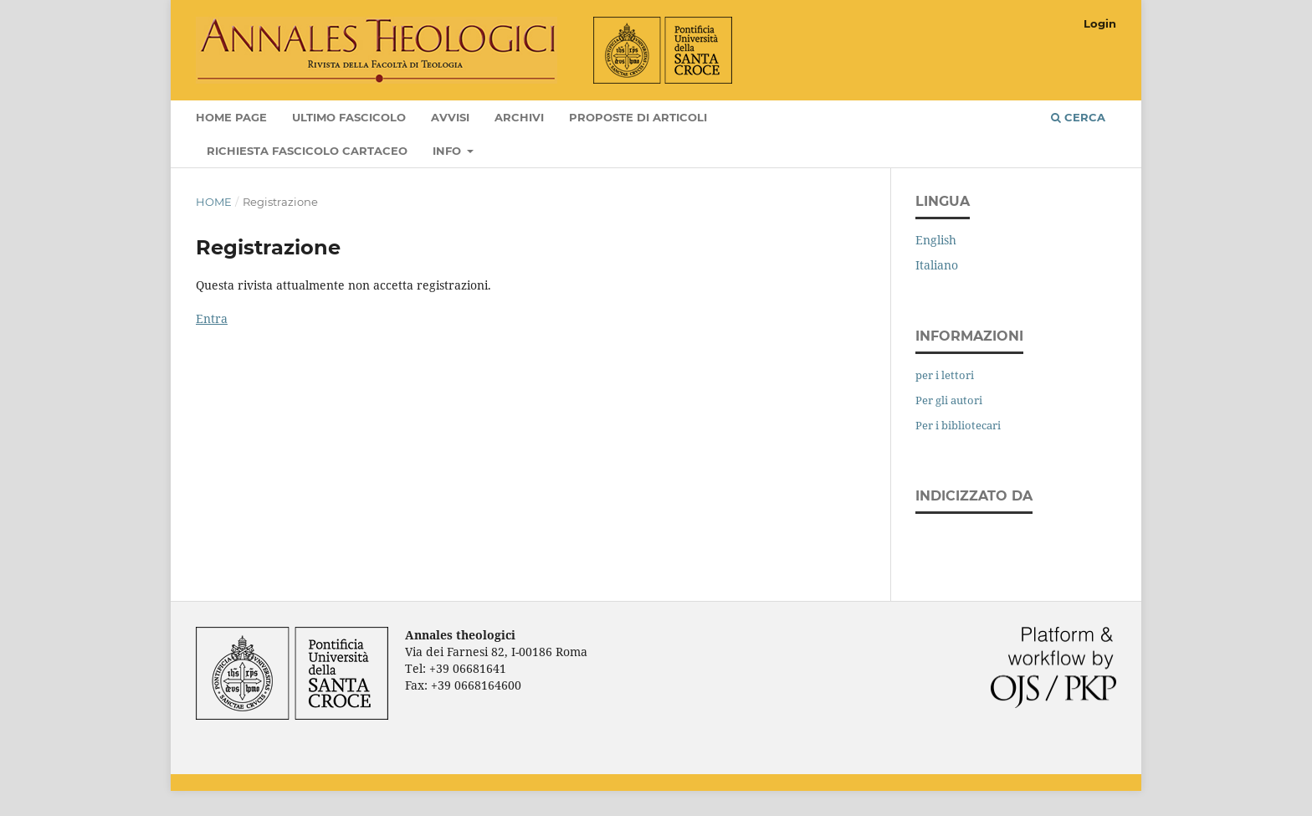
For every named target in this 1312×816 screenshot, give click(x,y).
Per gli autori (948, 400)
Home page (231, 117)
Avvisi (450, 117)
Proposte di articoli (638, 117)
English (935, 240)
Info (448, 150)
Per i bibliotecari (958, 425)
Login (1100, 23)
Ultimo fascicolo (349, 117)
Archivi (519, 117)
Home (214, 201)
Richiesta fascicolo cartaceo (307, 150)
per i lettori (944, 374)
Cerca (1078, 117)
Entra (212, 318)
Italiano (936, 265)
